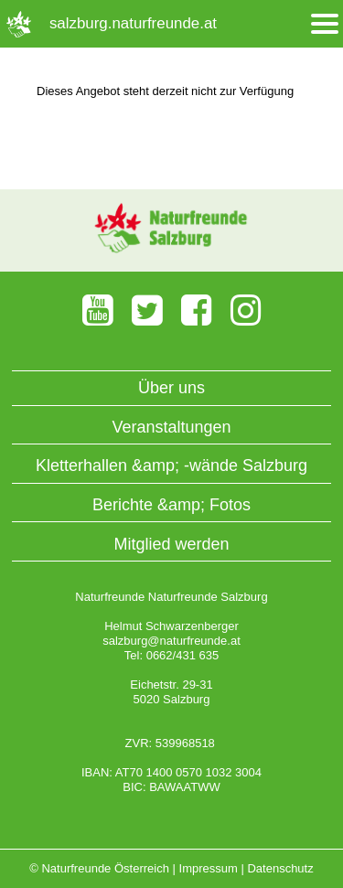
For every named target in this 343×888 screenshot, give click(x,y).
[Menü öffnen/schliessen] (324, 24)
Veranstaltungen (171, 427)
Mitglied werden (171, 544)
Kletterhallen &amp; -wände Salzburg (171, 465)
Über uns (171, 388)
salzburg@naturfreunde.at (171, 640)
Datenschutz (280, 868)
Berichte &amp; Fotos (171, 505)
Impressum (208, 868)
